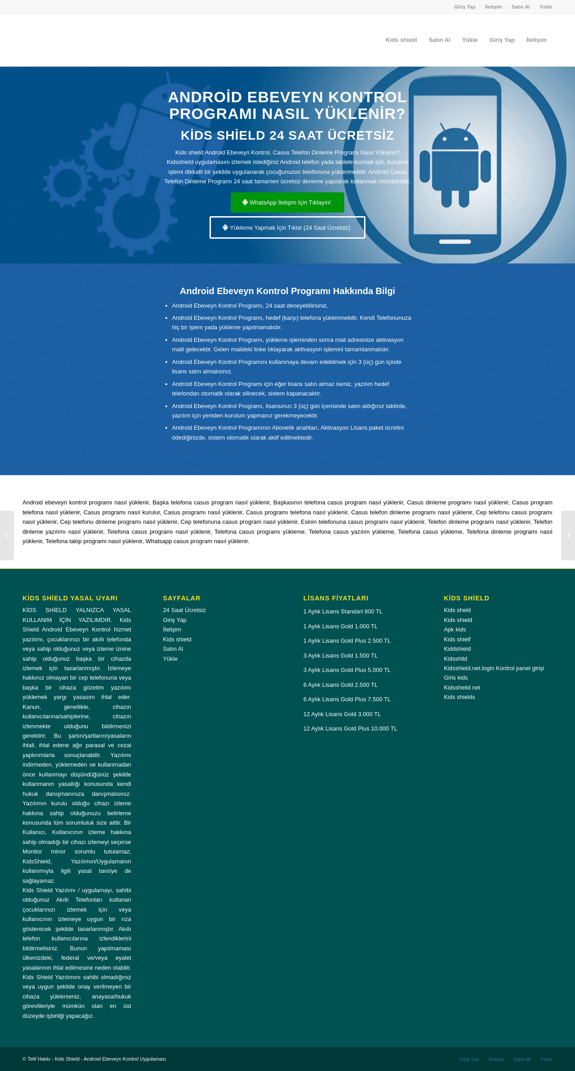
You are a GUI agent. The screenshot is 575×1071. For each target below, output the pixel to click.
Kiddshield (457, 648)
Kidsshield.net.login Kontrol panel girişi (494, 668)
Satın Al (520, 6)
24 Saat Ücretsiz (184, 610)
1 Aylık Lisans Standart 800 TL (343, 611)
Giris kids (456, 677)
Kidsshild (455, 658)
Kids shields (459, 697)
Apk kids (455, 629)
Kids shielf (457, 639)
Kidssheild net (462, 687)
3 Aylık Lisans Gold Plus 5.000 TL (347, 670)
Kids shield (177, 639)
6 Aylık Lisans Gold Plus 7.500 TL (347, 699)
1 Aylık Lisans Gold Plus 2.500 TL (347, 640)
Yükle (545, 6)
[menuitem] (465, 7)
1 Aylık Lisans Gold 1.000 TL (340, 626)
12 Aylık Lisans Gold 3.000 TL (342, 714)
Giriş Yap (465, 6)
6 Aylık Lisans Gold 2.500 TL (340, 684)
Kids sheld (457, 610)
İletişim (493, 6)
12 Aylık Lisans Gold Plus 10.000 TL (350, 728)
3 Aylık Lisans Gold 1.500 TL (340, 655)
